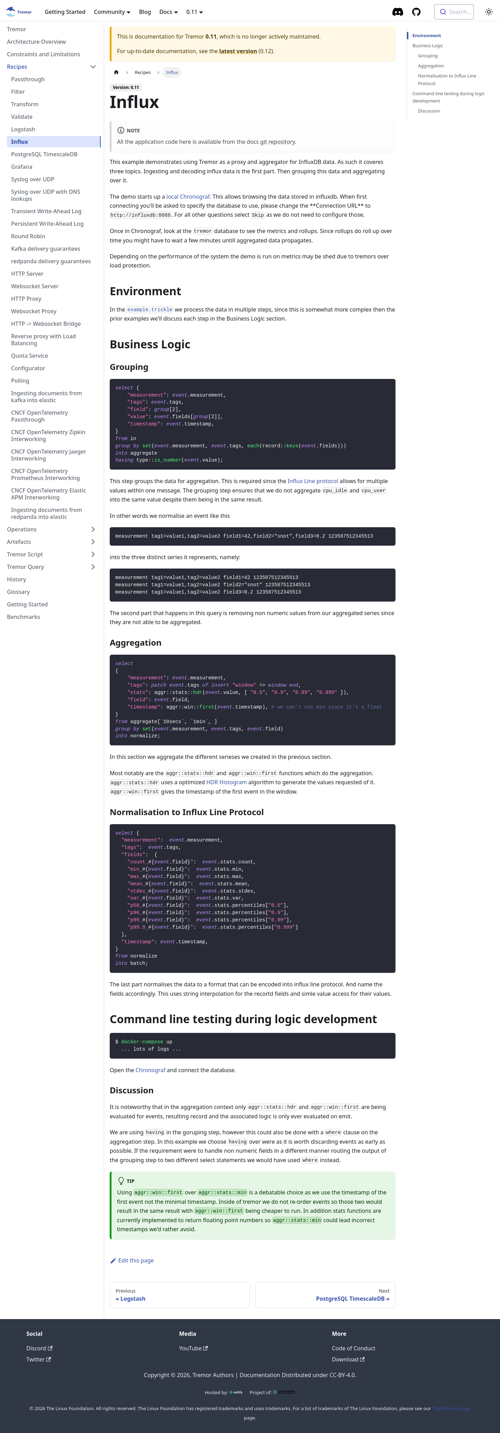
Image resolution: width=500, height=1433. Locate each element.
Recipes (17, 67)
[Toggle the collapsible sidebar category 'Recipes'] (93, 66)
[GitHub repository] (416, 11)
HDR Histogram (226, 782)
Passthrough (28, 79)
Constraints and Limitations (43, 54)
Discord (39, 1348)
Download (348, 1359)
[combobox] (454, 11)
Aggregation (431, 66)
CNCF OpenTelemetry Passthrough (39, 416)
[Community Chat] (398, 11)
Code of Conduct (353, 1348)
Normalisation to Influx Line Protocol (447, 79)
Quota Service (29, 355)
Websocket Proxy (33, 311)
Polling (20, 380)
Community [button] (109, 12)
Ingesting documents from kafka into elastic (46, 396)
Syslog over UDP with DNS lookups (45, 195)
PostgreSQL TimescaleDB (44, 154)
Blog (145, 12)
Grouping (428, 55)
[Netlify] (236, 1392)
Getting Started (65, 12)
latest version (238, 51)
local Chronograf (188, 196)
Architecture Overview (36, 41)
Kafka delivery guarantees (45, 248)
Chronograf (150, 1070)
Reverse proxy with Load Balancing (43, 339)
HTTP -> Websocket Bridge (46, 324)
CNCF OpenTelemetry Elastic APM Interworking (48, 494)
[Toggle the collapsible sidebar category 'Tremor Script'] (93, 554)
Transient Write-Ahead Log (46, 211)
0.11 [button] (192, 12)
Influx (19, 142)
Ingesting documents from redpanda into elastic (46, 513)
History (16, 579)
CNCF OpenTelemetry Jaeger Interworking (48, 455)
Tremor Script (25, 554)
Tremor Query (25, 567)
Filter (18, 92)
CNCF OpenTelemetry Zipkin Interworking (48, 435)
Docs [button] (165, 12)
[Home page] (116, 72)
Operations (21, 529)
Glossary (18, 592)
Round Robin (28, 236)
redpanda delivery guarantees (51, 261)
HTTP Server (27, 274)
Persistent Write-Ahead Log (47, 223)
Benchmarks (23, 617)
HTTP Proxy (26, 299)
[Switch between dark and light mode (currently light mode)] (488, 11)
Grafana (21, 167)
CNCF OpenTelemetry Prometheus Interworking (45, 474)
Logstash (23, 129)
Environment (425, 35)
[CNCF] (284, 1392)
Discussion (429, 111)
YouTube (193, 1348)
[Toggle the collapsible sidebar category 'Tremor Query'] (93, 566)
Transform (25, 104)
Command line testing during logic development (448, 97)
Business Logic (427, 45)
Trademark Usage (451, 1408)
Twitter (38, 1359)
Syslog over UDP (32, 179)
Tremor (16, 29)
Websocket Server (35, 286)
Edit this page (132, 1260)
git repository (277, 142)
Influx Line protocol (313, 481)
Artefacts (19, 542)
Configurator (28, 368)
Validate (22, 117)
